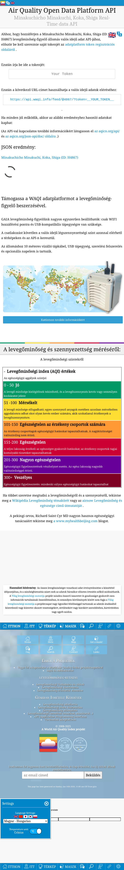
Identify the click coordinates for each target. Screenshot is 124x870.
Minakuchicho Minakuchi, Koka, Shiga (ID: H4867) (39, 157)
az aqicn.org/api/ (107, 131)
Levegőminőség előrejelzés (60, 710)
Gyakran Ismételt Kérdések (58, 697)
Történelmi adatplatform (60, 719)
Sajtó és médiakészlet (60, 670)
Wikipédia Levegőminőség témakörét (40, 500)
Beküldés (93, 775)
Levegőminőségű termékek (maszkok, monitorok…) (60, 713)
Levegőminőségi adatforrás (60, 704)
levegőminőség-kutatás (58, 677)
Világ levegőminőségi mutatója (28, 595)
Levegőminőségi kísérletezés (60, 687)
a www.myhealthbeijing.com (75, 521)
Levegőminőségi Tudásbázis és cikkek (60, 684)
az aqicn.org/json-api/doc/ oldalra (30, 136)
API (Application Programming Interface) (60, 716)
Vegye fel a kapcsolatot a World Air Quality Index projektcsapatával (60, 667)
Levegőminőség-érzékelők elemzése (60, 690)
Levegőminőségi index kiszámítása (60, 707)
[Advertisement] (62, 558)
